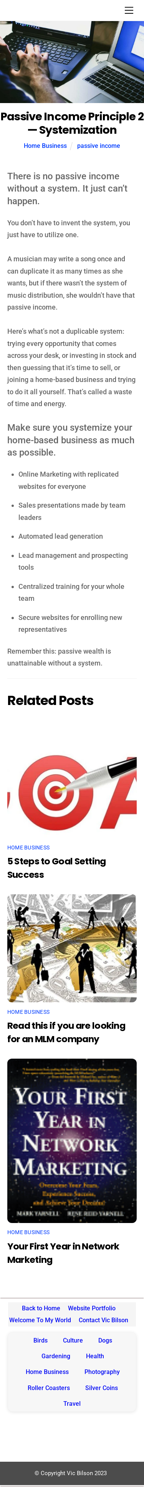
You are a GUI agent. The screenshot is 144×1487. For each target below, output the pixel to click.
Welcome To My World (40, 1320)
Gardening (55, 1356)
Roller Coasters (49, 1388)
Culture (73, 1340)
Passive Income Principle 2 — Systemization (72, 123)
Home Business (45, 145)
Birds (40, 1340)
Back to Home (41, 1308)
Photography (102, 1372)
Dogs (105, 1340)
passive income (98, 145)
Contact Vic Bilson (103, 1320)
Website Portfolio (92, 1308)
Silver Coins (101, 1388)
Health (95, 1356)
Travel (72, 1403)
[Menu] (129, 10)
